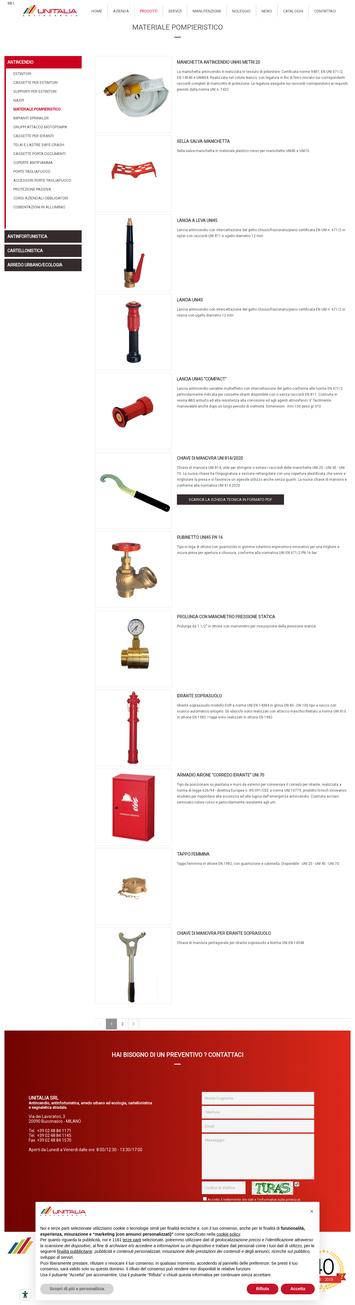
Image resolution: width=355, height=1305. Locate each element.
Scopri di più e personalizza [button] (77, 1288)
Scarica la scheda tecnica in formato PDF (230, 499)
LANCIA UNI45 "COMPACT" (202, 379)
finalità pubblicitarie (74, 1251)
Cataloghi (293, 11)
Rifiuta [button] (262, 1288)
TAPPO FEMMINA (193, 854)
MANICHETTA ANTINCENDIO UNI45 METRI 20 (218, 62)
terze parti (132, 1239)
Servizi (175, 11)
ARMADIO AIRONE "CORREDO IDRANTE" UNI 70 (220, 775)
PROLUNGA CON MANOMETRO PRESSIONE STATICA (226, 616)
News (267, 11)
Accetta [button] (297, 1288)
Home (96, 11)
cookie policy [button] (228, 1234)
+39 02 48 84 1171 (54, 1130)
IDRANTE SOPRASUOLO (199, 696)
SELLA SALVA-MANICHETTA (203, 141)
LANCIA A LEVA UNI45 (197, 220)
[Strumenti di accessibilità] (25, 1294)
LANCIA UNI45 (190, 300)
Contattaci (325, 11)
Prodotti (148, 11)
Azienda (121, 11)
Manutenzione (207, 11)
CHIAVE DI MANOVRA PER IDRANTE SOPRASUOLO (224, 933)
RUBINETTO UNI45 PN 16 (200, 537)
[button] (312, 1211)
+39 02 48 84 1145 (54, 1135)
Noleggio (241, 11)
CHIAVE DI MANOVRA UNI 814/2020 (210, 458)
